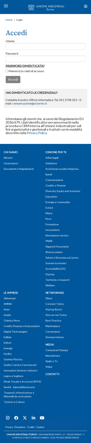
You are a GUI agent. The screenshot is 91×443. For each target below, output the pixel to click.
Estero (49, 207)
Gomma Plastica (13, 359)
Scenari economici (56, 263)
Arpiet (7, 314)
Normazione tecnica (57, 235)
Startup (50, 274)
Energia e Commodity (58, 202)
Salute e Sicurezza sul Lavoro (62, 257)
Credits (31, 427)
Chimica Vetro (12, 320)
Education (51, 196)
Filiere (49, 213)
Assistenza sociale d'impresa (62, 168)
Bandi (49, 174)
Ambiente (51, 163)
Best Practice (53, 320)
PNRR (49, 240)
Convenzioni (53, 331)
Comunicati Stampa (57, 350)
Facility (8, 353)
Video (49, 366)
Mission (8, 157)
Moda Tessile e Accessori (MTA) (22, 381)
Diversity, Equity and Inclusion (63, 191)
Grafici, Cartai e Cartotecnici (20, 364)
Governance (11, 163)
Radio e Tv (52, 361)
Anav (7, 309)
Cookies (40, 427)
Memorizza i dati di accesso (25, 71)
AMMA (8, 303)
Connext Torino (55, 303)
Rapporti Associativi (57, 246)
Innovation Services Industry (20, 370)
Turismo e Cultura (14, 401)
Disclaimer (20, 427)
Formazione (52, 224)
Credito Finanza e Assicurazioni (22, 326)
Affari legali (52, 157)
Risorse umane (54, 252)
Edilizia (7, 337)
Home (9, 19)
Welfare (50, 285)
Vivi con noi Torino (56, 314)
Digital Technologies (15, 331)
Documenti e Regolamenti (19, 168)
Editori (7, 342)
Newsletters (53, 355)
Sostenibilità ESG (56, 268)
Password (12, 53)
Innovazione (53, 229)
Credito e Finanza (56, 185)
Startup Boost (54, 309)
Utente (10, 41)
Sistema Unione (55, 337)
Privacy (9, 427)
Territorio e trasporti (57, 279)
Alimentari (10, 298)
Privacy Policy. (37, 133)
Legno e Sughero (13, 376)
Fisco (48, 218)
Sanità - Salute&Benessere (19, 387)
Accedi (13, 79)
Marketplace (53, 326)
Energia (8, 348)
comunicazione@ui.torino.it (29, 103)
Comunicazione (54, 179)
